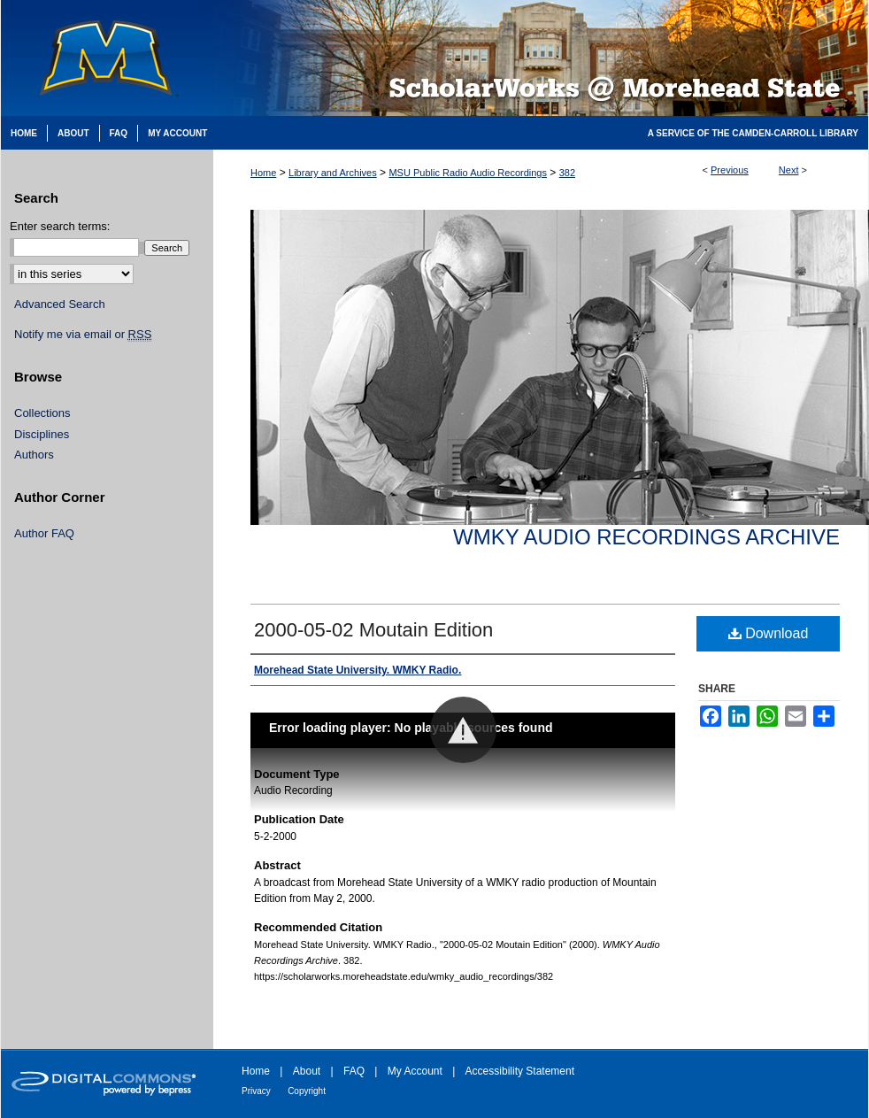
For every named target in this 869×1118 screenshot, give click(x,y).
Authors (34, 454)
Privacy (256, 1091)
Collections (42, 413)
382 (567, 172)
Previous (730, 170)
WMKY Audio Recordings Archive (646, 537)
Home (263, 172)
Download (768, 633)
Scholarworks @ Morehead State (540, 58)
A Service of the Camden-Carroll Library (753, 133)
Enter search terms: (60, 226)
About (306, 1071)
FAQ (354, 1071)
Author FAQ (44, 533)
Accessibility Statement (519, 1071)
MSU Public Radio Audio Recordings (467, 172)
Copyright (307, 1091)
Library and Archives (332, 172)
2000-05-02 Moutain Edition (373, 630)
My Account (415, 1071)
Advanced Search (59, 304)
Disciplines (41, 434)
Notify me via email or (82, 335)
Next (789, 170)
